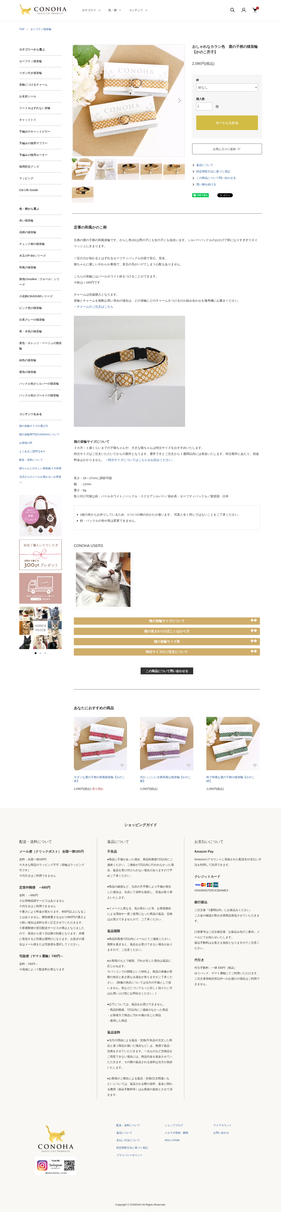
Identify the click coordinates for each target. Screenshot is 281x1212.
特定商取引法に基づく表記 (213, 171)
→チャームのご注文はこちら (93, 306)
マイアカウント (222, 1125)
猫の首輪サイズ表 (167, 641)
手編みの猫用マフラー (33, 143)
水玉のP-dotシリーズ (32, 255)
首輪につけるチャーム (33, 84)
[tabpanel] (40, 628)
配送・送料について (31, 459)
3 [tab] (45, 653)
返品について (204, 165)
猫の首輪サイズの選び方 (33, 425)
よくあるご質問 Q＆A (32, 451)
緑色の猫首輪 (27, 360)
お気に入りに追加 (227, 149)
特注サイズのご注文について (167, 652)
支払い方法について (128, 1140)
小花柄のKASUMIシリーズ (36, 296)
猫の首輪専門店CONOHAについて (39, 434)
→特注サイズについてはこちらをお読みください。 (140, 460)
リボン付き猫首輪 (30, 73)
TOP (22, 29)
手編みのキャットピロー (34, 131)
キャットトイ (27, 119)
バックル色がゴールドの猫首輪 (39, 395)
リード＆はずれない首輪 (34, 108)
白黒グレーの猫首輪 (32, 319)
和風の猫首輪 (27, 267)
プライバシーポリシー (129, 1155)
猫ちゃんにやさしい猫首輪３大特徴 (40, 468)
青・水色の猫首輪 (30, 331)
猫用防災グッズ (29, 166)
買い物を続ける (206, 184)
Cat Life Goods (28, 190)
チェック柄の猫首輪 (32, 244)
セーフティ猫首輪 (40, 29)
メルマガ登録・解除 (176, 1132)
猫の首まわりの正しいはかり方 (167, 631)
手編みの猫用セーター (33, 154)
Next (179, 101)
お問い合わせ (221, 1132)
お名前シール (27, 96)
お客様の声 (25, 442)
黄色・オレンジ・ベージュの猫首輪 (40, 345)
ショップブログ (174, 1125)
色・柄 (112, 10)
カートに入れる (227, 123)
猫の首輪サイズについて (167, 621)
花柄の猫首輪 (27, 232)
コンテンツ (136, 10)
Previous (78, 101)
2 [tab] (40, 653)
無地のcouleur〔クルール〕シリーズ (39, 281)
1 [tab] (36, 653)
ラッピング (26, 178)
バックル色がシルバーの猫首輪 (39, 383)
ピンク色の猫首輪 (30, 308)
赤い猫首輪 (26, 220)
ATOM (175, 1140)
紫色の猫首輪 (27, 372)
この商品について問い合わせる (216, 177)
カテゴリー (89, 10)
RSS (167, 1140)
